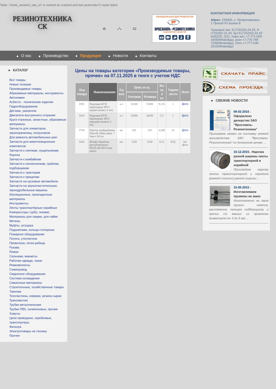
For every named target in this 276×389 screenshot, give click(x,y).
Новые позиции (20, 84)
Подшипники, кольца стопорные (32, 229)
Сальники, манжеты (23, 256)
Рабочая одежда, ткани (25, 260)
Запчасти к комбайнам (25, 159)
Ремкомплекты (19, 265)
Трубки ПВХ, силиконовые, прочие (33, 309)
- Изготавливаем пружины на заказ (247, 192)
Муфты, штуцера (21, 225)
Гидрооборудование (23, 106)
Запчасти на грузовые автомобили (33, 181)
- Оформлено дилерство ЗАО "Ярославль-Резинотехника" (245, 120)
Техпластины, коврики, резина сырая (35, 296)
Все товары (17, 80)
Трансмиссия (18, 300)
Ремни (13, 251)
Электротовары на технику (28, 331)
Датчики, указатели (22, 110)
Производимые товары (25, 88)
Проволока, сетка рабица (27, 243)
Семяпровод (18, 269)
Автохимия (17, 97)
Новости (120, 55)
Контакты (148, 55)
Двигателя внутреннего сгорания (32, 115)
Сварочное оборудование (27, 273)
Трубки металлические (25, 304)
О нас (26, 55)
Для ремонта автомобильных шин (33, 137)
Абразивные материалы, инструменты (36, 93)
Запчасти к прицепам (24, 177)
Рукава (14, 247)
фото (185, 104)
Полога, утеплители (23, 238)
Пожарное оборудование (26, 234)
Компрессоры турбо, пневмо (29, 212)
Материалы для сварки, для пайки (33, 216)
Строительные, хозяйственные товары (36, 287)
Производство (55, 55)
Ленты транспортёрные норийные (33, 207)
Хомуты (14, 313)
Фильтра (15, 326)
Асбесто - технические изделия (31, 102)
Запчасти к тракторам (24, 172)
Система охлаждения (24, 278)
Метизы (14, 221)
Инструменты (18, 203)
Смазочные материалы (25, 282)
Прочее (14, 335)
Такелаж (15, 291)
